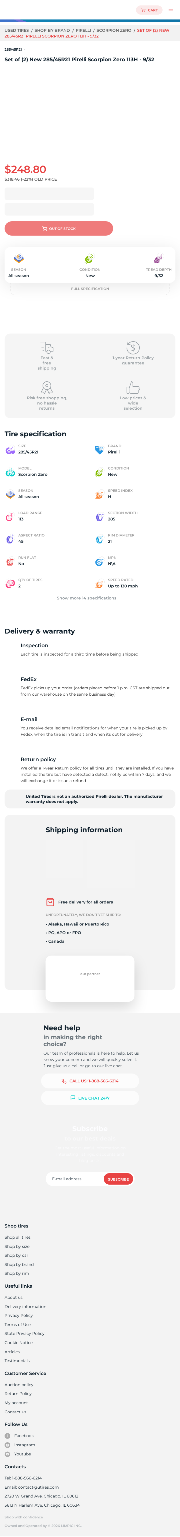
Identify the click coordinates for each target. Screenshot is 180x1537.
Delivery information (25, 1306)
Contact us (15, 1411)
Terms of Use (17, 1324)
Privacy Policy (18, 1315)
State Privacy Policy (24, 1333)
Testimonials (17, 1360)
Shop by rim (17, 1273)
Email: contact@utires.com (31, 1487)
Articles (12, 1351)
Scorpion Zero (115, 30)
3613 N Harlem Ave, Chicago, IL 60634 (42, 1505)
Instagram (20, 1445)
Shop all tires (17, 1237)
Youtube (18, 1454)
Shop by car (16, 1255)
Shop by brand (53, 30)
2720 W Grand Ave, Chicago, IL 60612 (41, 1496)
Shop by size (17, 1246)
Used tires (17, 30)
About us (14, 1297)
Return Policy (18, 1393)
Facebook (19, 1436)
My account (16, 1402)
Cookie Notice (18, 1342)
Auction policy (19, 1384)
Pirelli (84, 30)
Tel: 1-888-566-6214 (23, 1478)
